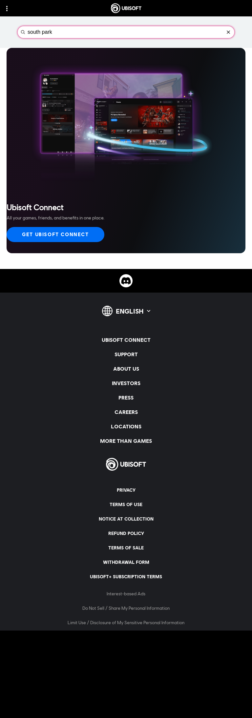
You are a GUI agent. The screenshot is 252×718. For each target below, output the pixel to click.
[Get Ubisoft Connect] (55, 234)
